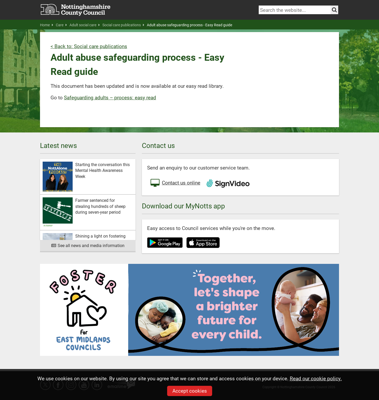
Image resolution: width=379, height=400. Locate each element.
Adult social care (84, 25)
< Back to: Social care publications (89, 46)
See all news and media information (87, 245)
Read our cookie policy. (316, 378)
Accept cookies (189, 390)
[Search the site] (334, 10)
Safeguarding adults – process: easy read (110, 97)
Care (61, 25)
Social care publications (123, 25)
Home (46, 25)
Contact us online (175, 183)
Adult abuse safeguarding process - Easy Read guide (189, 25)
